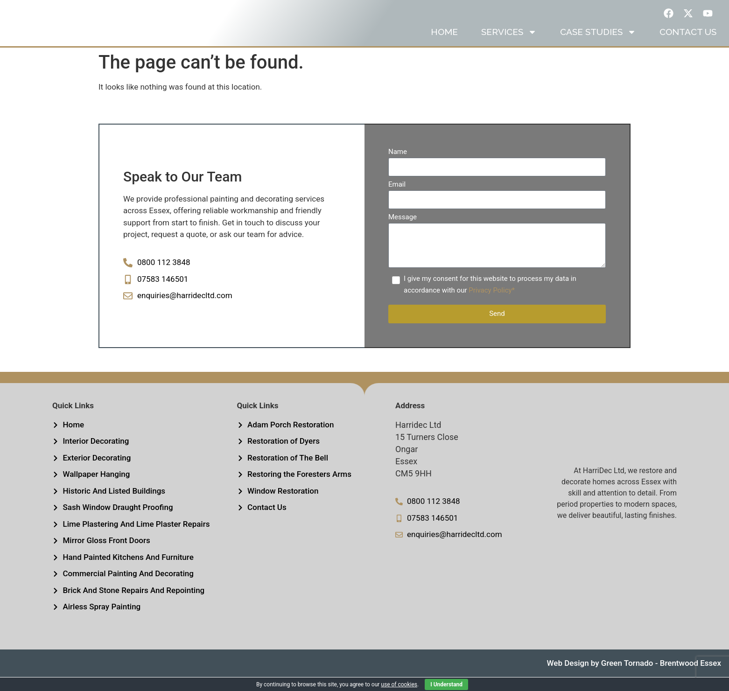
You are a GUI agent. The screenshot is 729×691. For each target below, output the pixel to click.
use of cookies (399, 684)
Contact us (687, 46)
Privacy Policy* (492, 304)
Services (509, 45)
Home (444, 46)
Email (397, 198)
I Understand (446, 684)
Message (402, 231)
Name (397, 166)
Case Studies (598, 45)
